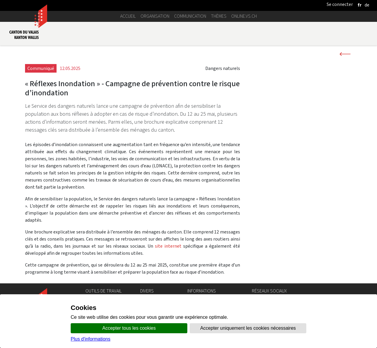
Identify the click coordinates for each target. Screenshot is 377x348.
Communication (190, 16)
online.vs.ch (244, 16)
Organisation (154, 16)
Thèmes (218, 16)
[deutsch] (367, 5)
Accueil (128, 16)
